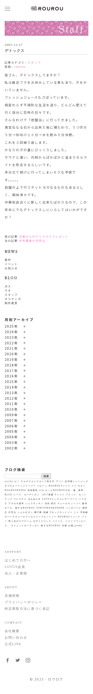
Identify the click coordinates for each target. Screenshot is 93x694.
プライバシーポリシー (23, 602)
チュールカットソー (69, 503)
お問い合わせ (16, 637)
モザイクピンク (42, 521)
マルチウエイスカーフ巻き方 (38, 481)
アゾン (60, 481)
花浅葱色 (33, 490)
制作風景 (11, 303)
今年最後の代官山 (32, 240)
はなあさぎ (34, 499)
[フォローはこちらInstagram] (28, 662)
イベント (11, 264)
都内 (84, 503)
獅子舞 (38, 512)
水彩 (47, 503)
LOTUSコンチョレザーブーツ (60, 499)
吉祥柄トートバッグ (76, 481)
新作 (8, 260)
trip (41, 490)
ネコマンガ (13, 299)
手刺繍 (84, 512)
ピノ (17, 481)
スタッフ (11, 294)
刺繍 (45, 512)
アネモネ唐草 (16, 503)
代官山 (12, 512)
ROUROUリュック (69, 517)
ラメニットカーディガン (25, 525)
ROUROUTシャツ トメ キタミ (67, 486)
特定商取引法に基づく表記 (27, 608)
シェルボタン (25, 512)
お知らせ (11, 268)
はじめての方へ (18, 560)
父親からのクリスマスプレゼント (44, 236)
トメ (76, 512)
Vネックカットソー (61, 512)
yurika (9, 481)
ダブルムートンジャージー (20, 486)
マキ (8, 290)
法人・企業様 (16, 573)
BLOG (11, 277)
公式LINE (13, 644)
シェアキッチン (34, 503)
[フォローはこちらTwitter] (18, 662)
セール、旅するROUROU (20, 508)
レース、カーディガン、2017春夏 (34, 494)
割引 (53, 503)
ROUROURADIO (15, 490)
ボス (8, 286)
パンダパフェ (73, 508)
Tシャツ (60, 494)
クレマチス (20, 499)
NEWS (11, 251)
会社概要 (12, 631)
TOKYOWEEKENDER (50, 508)
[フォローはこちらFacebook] (7, 662)
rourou (20, 66)
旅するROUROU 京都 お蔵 (57, 525)
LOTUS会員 (15, 567)
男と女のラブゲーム (20, 521)
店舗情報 (12, 595)
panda (78, 525)
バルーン (42, 486)
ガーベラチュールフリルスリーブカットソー (31, 517)
